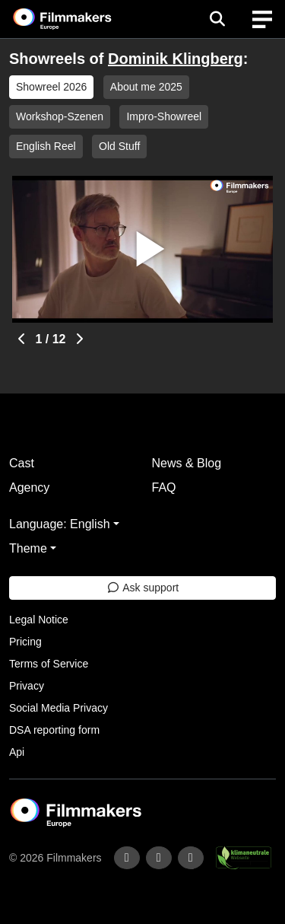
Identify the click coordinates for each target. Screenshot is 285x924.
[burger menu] (262, 19)
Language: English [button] (59, 524)
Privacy (26, 686)
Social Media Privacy (58, 708)
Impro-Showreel (163, 116)
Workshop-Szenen (59, 116)
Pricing (25, 642)
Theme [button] (28, 548)
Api (16, 752)
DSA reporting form (54, 730)
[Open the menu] (217, 19)
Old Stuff (119, 146)
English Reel (46, 146)
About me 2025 (146, 87)
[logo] (80, 19)
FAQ (164, 487)
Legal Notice (38, 619)
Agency (29, 487)
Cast (21, 463)
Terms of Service (48, 664)
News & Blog (187, 463)
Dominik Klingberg (175, 58)
